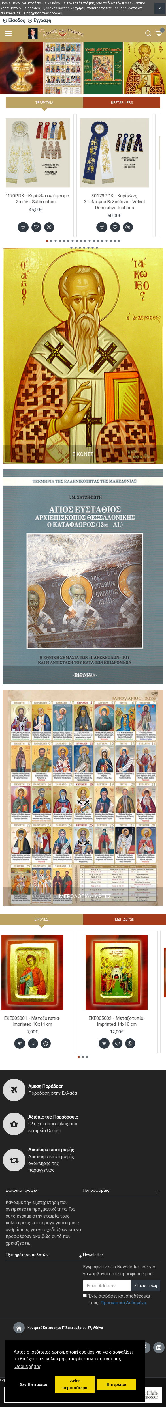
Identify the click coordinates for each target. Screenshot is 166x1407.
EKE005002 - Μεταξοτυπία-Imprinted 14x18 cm (125, 1021)
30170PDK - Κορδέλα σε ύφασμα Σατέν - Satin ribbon (43, 198)
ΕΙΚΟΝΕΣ (41, 919)
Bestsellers (122, 103)
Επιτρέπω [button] (116, 1384)
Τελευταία (44, 103)
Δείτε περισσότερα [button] (75, 1384)
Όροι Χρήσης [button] (27, 1366)
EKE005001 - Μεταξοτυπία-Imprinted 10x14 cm (40, 1021)
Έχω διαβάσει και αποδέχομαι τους (116, 1299)
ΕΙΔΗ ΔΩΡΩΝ (124, 919)
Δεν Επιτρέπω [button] (33, 1384)
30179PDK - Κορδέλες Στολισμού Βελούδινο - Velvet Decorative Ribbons (122, 201)
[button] (47, 241)
